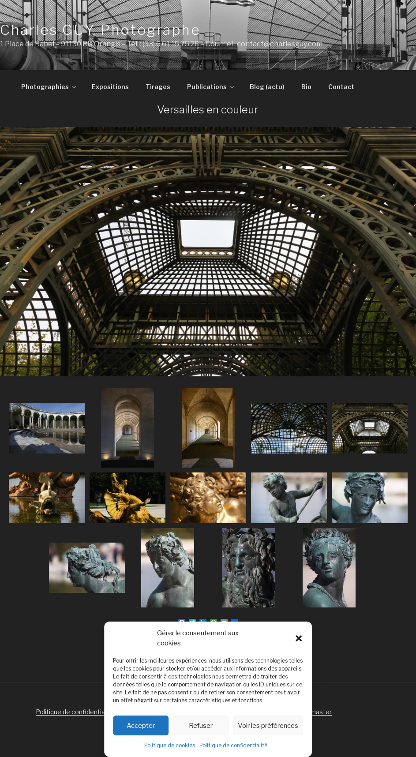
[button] (298, 638)
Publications (211, 86)
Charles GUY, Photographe (100, 29)
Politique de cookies (169, 745)
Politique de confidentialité (233, 745)
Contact (341, 86)
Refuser (201, 726)
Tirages (158, 86)
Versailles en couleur (207, 109)
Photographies (49, 86)
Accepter (141, 726)
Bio (306, 86)
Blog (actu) (267, 86)
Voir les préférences (268, 726)
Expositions (110, 86)
